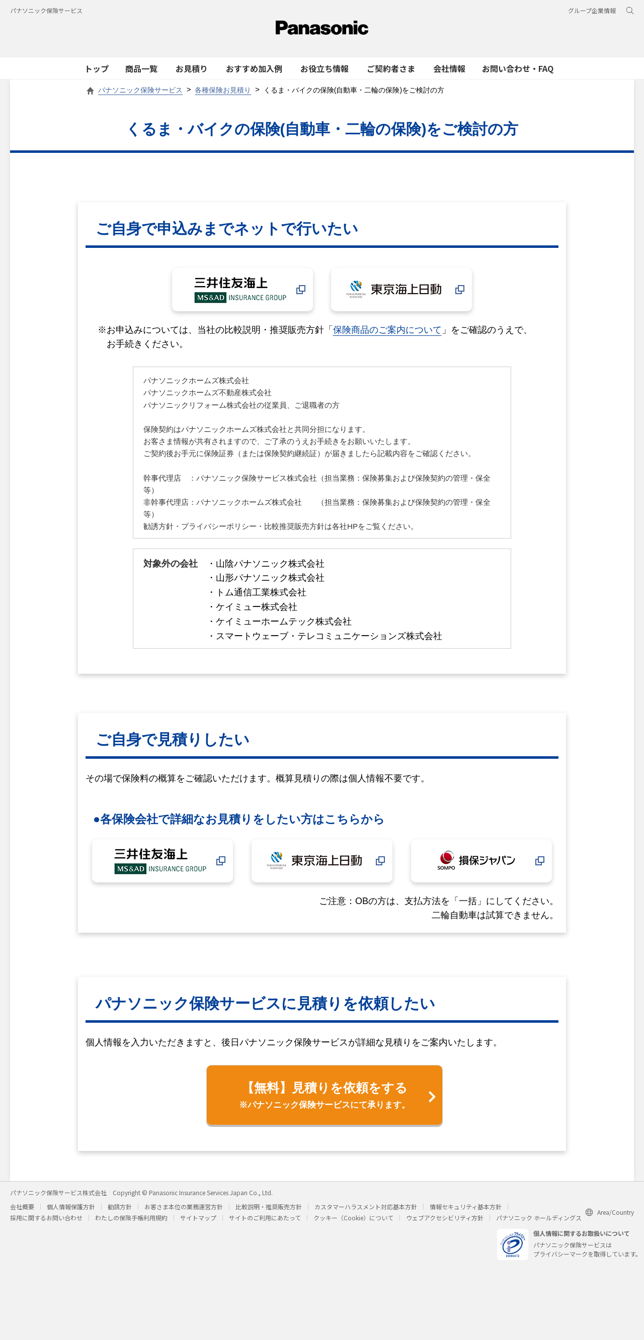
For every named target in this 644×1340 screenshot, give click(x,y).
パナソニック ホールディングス (539, 1217)
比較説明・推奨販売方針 (268, 1206)
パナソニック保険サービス (46, 10)
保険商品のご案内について (387, 330)
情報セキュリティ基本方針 (466, 1206)
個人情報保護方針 (71, 1206)
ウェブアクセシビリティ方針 (445, 1217)
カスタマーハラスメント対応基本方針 (365, 1206)
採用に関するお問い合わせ (46, 1217)
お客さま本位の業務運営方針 (183, 1206)
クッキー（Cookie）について (353, 1217)
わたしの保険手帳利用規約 (131, 1217)
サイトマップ (198, 1217)
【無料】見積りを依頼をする (324, 1096)
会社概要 (22, 1206)
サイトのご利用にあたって (265, 1217)
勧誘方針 (120, 1206)
